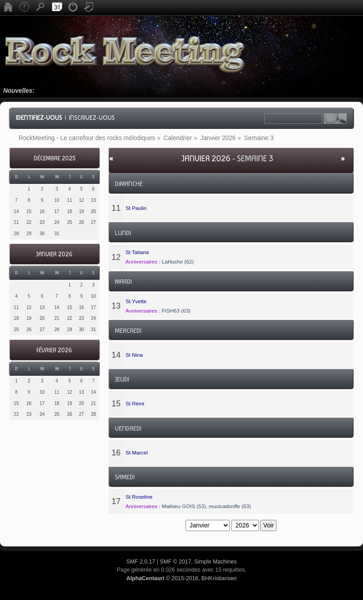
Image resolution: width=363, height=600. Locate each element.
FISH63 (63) (176, 311)
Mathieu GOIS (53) (184, 506)
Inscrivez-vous (92, 117)
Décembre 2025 (54, 158)
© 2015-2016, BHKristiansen (181, 578)
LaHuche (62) (178, 261)
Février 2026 (54, 350)
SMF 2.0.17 (141, 562)
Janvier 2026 (54, 254)
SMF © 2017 (175, 562)
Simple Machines (215, 562)
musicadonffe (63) (230, 506)
